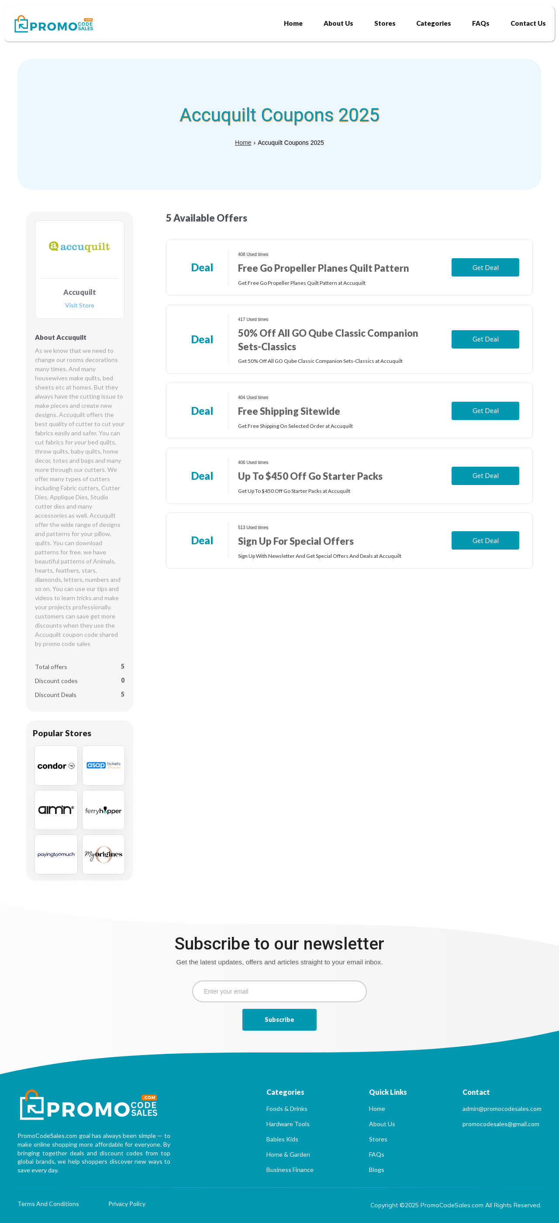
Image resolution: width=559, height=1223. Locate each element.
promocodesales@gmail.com (500, 1123)
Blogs (376, 1169)
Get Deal (486, 267)
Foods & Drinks (286, 1108)
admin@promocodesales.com (502, 1108)
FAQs (376, 1154)
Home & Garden (288, 1154)
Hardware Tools (288, 1123)
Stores (378, 1139)
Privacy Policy (126, 1204)
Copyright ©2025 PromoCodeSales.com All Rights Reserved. (456, 1205)
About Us (382, 1123)
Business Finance (290, 1169)
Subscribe (279, 1019)
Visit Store (79, 305)
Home (243, 142)
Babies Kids (282, 1139)
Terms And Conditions (48, 1204)
